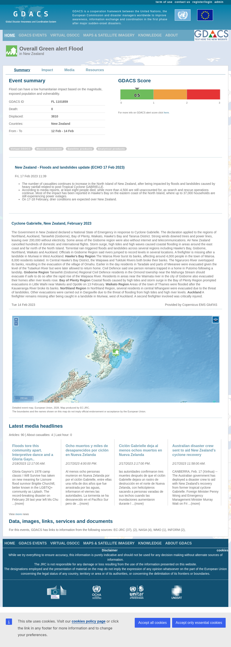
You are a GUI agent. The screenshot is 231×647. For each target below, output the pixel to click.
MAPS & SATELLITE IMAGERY (109, 35)
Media (69, 70)
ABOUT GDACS (178, 543)
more (18, 514)
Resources (95, 70)
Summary (22, 70)
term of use (164, 2)
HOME (9, 35)
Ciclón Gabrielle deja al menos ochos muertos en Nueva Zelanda (140, 450)
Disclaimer (110, 550)
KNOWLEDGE (150, 35)
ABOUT (171, 35)
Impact (47, 70)
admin (219, 2)
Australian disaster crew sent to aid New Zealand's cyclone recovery (194, 450)
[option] (116, 182)
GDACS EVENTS (33, 35)
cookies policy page (88, 621)
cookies (222, 550)
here (166, 112)
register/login (202, 2)
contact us (182, 2)
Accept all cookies (152, 623)
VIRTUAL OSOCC (65, 35)
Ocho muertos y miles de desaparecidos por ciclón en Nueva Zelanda (87, 450)
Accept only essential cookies (199, 623)
